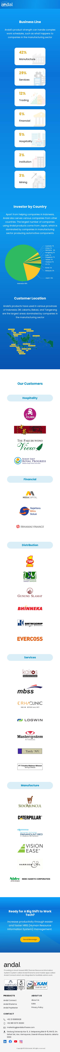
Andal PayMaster (10, 1007)
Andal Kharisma (10, 1004)
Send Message (30, 939)
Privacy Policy (37, 1007)
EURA (33, 1003)
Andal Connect (9, 1000)
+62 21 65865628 (14, 1019)
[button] (30, 940)
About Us (35, 1000)
